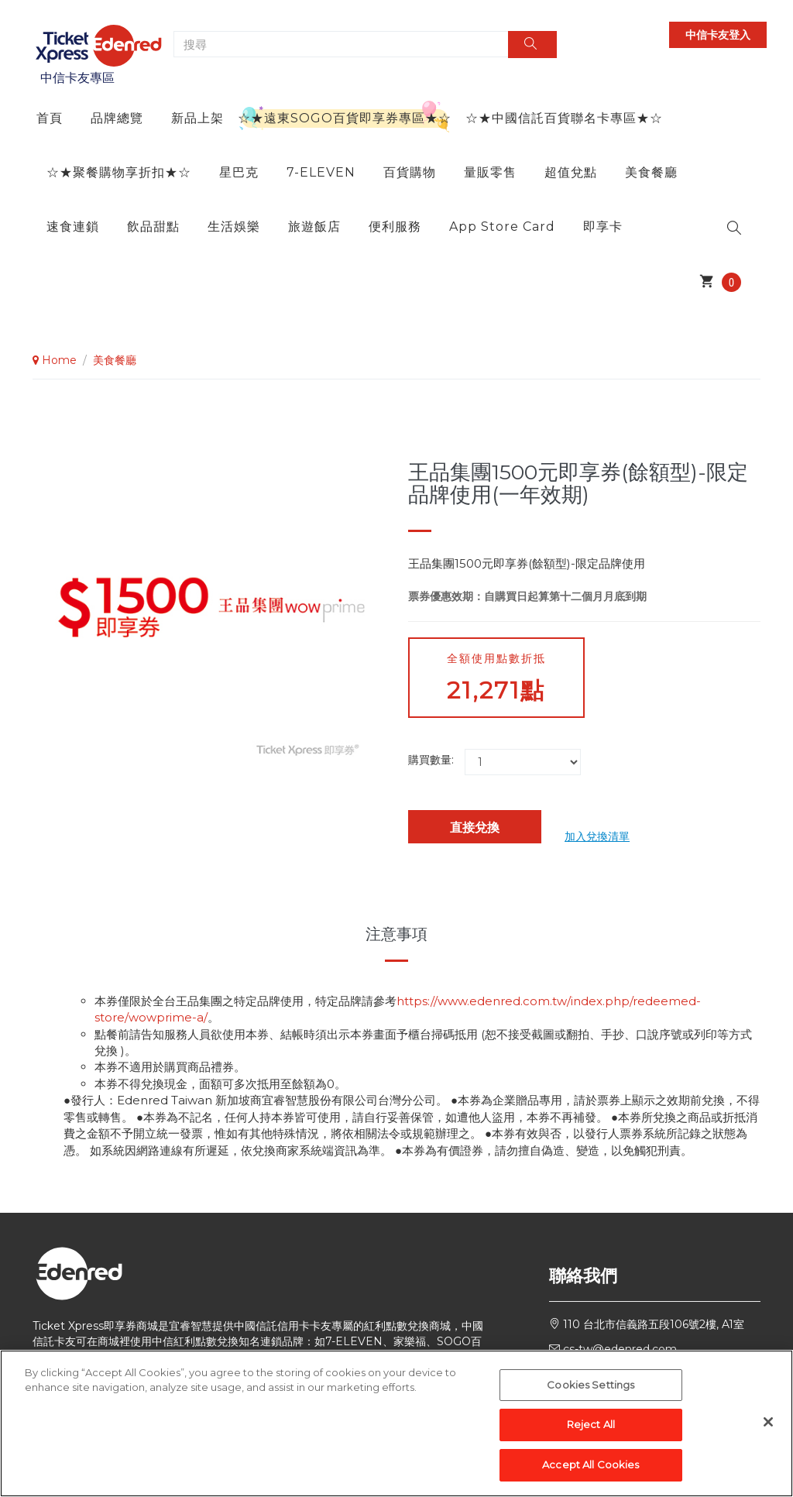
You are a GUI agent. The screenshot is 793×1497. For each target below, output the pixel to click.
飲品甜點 (153, 226)
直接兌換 (474, 827)
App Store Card (502, 226)
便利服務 (395, 226)
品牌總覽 (117, 118)
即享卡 (603, 226)
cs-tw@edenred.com (620, 1349)
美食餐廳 (651, 172)
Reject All (591, 1433)
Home (55, 360)
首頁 (49, 118)
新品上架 (197, 118)
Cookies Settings (590, 1393)
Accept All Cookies (590, 1473)
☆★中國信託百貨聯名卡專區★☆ (564, 118)
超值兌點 (570, 172)
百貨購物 (409, 172)
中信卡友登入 (717, 35)
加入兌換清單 (597, 836)
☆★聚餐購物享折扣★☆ (118, 172)
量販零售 (490, 172)
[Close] (768, 1430)
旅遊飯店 (314, 226)
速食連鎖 (72, 226)
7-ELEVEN (321, 172)
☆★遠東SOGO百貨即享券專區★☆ (344, 118)
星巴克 (239, 172)
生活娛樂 (234, 226)
